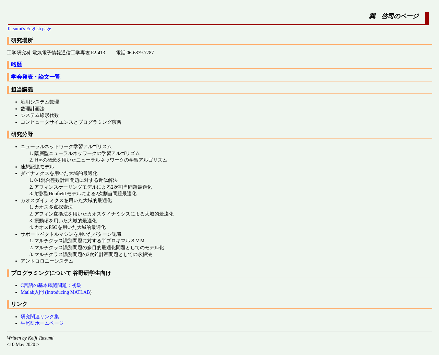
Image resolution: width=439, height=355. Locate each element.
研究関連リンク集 (40, 316)
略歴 (16, 64)
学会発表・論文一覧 (35, 77)
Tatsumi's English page (29, 28)
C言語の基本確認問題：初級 (51, 285)
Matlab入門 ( (34, 292)
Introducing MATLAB (68, 292)
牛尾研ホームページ (42, 323)
